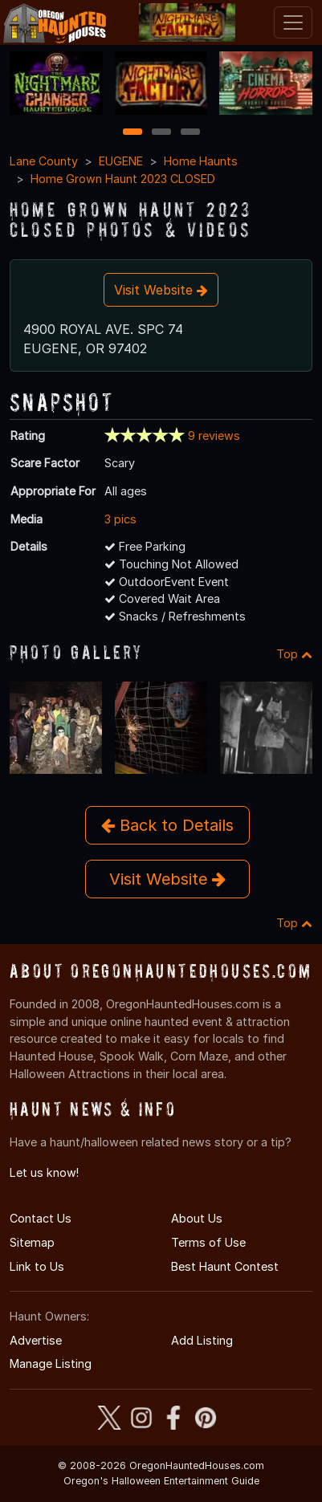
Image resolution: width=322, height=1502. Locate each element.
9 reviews (214, 435)
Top (294, 654)
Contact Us (40, 1218)
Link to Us (37, 1266)
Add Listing (202, 1340)
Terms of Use (208, 1242)
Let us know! (44, 1172)
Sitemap (32, 1242)
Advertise (36, 1340)
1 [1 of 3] (132, 133)
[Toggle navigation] (293, 22)
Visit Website (161, 290)
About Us (196, 1218)
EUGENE (121, 161)
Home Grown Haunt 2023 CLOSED (123, 178)
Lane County (44, 161)
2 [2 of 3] (161, 133)
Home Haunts (201, 161)
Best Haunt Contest (225, 1266)
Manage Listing (51, 1363)
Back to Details (167, 825)
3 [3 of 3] (190, 133)
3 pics (120, 519)
